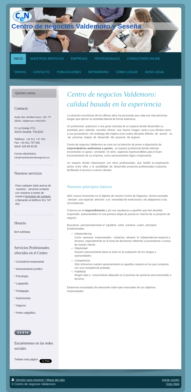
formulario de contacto (38, 196)
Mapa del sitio (55, 380)
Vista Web (172, 384)
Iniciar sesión (170, 380)
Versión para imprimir (28, 380)
